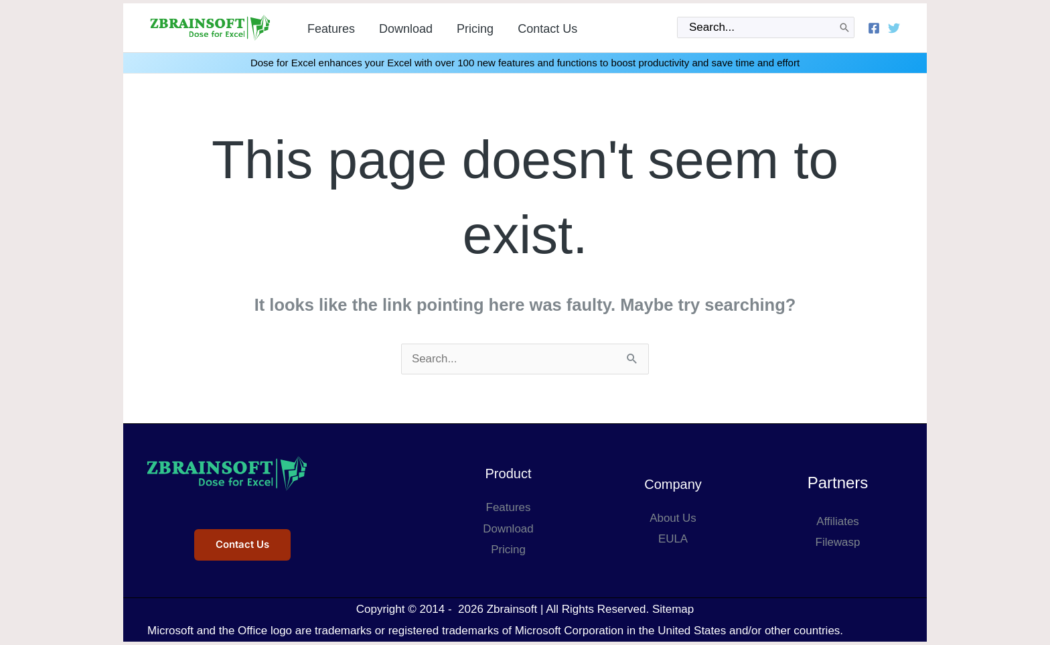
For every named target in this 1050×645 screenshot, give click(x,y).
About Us (673, 518)
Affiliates (837, 521)
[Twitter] (894, 28)
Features (507, 507)
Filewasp (837, 542)
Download (508, 528)
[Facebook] (874, 28)
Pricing (508, 549)
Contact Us (242, 545)
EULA (673, 538)
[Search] (844, 27)
